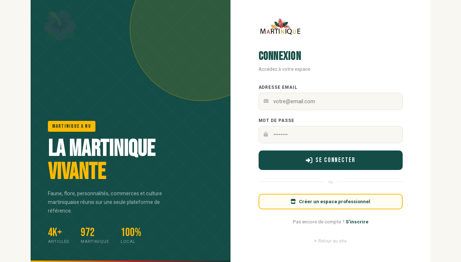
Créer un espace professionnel (330, 201)
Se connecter (330, 160)
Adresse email (278, 87)
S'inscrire (357, 221)
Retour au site (330, 241)
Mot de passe (277, 120)
